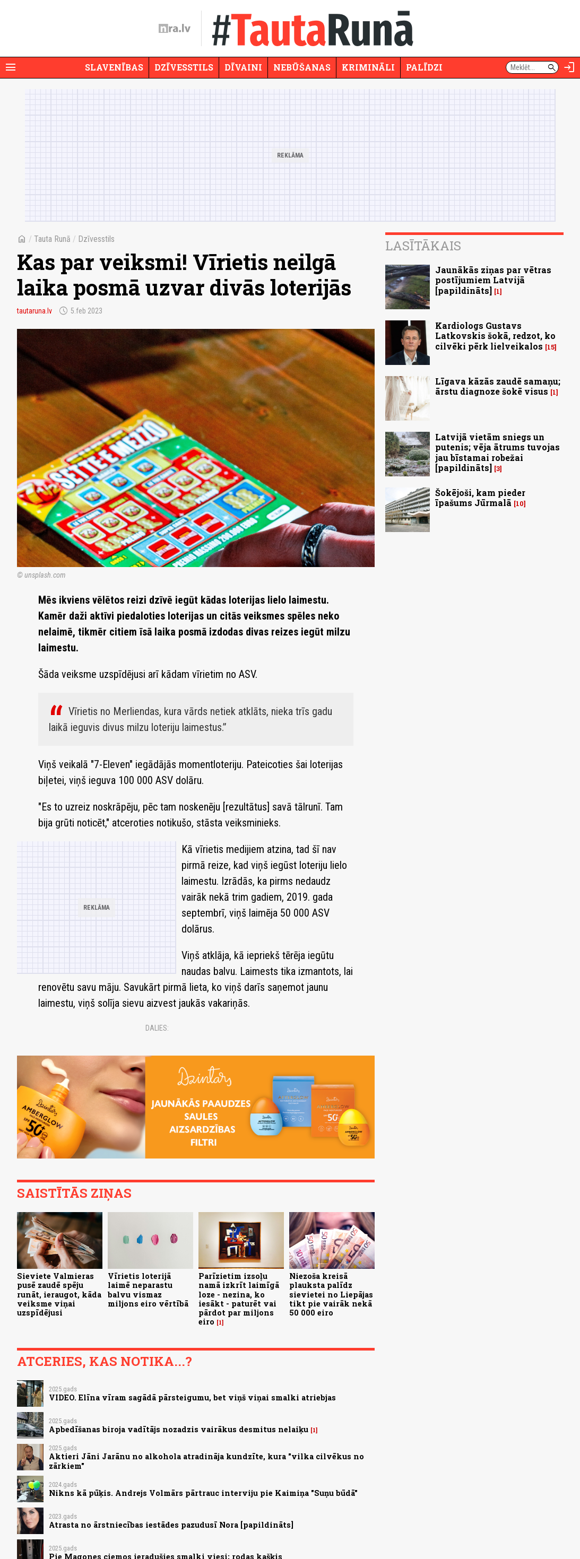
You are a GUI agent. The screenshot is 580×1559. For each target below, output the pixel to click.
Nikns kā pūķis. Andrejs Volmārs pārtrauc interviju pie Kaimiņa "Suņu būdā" (203, 1493)
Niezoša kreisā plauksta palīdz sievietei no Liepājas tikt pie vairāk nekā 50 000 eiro (331, 1294)
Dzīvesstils (183, 67)
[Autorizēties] (569, 67)
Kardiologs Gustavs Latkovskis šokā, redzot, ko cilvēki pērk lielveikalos (495, 335)
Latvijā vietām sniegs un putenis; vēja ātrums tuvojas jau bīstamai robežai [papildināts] (497, 452)
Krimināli (368, 67)
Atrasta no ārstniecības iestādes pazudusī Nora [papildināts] (171, 1525)
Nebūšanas (302, 67)
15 (551, 347)
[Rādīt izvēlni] (10, 67)
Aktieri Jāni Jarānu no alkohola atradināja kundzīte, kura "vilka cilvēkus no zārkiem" (206, 1460)
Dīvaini (243, 67)
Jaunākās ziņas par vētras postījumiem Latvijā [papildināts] (493, 279)
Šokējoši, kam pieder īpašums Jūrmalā (480, 497)
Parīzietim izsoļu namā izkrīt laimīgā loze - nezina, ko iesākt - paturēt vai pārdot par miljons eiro (238, 1299)
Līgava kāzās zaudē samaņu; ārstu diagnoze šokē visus (497, 386)
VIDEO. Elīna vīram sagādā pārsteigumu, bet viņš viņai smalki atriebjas (192, 1397)
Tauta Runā (52, 239)
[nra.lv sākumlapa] (175, 28)
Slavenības (114, 67)
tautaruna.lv (34, 311)
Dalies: (157, 1028)
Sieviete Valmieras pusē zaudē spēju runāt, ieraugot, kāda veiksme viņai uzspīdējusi (59, 1294)
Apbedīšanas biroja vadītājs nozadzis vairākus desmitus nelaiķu (178, 1429)
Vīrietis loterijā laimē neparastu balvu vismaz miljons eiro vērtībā (148, 1290)
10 (520, 504)
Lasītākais (423, 245)
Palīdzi (424, 67)
